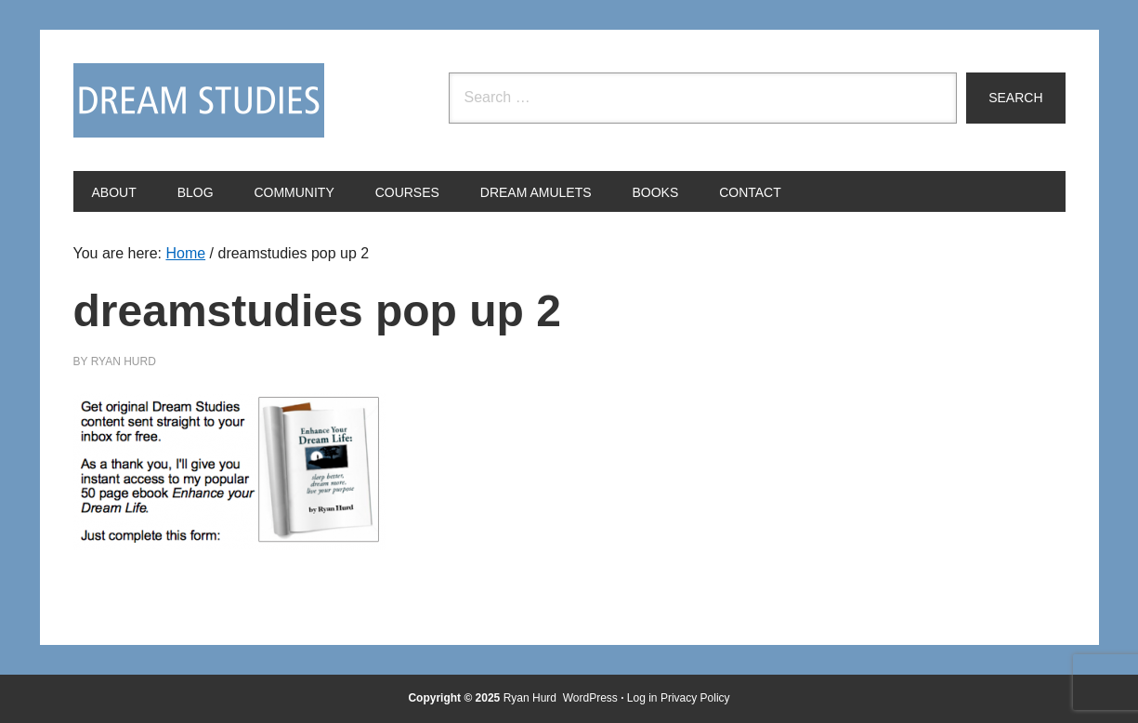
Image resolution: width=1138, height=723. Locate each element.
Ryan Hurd (532, 697)
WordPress (590, 697)
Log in (642, 697)
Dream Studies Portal (198, 100)
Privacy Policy (695, 697)
